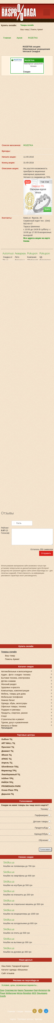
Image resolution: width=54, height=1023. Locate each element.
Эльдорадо (42, 993)
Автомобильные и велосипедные (16, 671)
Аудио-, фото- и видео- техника (15, 674)
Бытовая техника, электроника (15, 678)
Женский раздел (8, 684)
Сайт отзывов (7, 973)
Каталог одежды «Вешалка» (14, 970)
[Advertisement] (27, 109)
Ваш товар (24, 30)
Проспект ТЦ (7, 747)
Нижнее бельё (8, 700)
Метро (20, 993)
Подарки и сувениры (10, 709)
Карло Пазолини (25, 990)
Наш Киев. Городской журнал (15, 966)
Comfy (3, 996)
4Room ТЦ (6, 755)
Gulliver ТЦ (6, 739)
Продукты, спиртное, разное (14, 713)
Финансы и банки (9, 725)
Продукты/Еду (42, 828)
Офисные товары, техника (13, 706)
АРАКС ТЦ (6, 759)
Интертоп (42, 990)
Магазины (29, 1011)
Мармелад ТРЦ (8, 770)
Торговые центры (25, 1019)
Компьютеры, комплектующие (15, 690)
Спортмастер (11, 990)
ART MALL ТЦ (8, 743)
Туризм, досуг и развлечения (14, 722)
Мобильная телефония (12, 697)
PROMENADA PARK (11, 786)
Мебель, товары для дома (13, 694)
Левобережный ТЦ (10, 774)
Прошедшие (7, 728)
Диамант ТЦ (7, 751)
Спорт (4, 716)
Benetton (27, 993)
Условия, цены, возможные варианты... (19, 985)
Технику (45, 809)
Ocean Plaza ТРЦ (9, 790)
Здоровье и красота (10, 687)
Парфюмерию (42, 815)
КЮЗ (34, 993)
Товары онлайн (27, 25)
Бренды (38, 1019)
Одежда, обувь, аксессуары (14, 703)
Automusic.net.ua (13, 253)
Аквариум (20, 253)
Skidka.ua (8, 862)
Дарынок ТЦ (7, 794)
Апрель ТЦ (6, 763)
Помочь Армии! (37, 30)
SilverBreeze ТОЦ (9, 766)
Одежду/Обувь (42, 834)
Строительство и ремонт (12, 719)
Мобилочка (11, 993)
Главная (11, 1011)
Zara (2, 990)
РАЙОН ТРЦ (7, 782)
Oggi (35, 990)
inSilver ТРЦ (7, 778)
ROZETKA (28, 145)
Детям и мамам (8, 681)
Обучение (44, 840)
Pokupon (32, 253)
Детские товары (41, 821)
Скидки (20, 1011)
